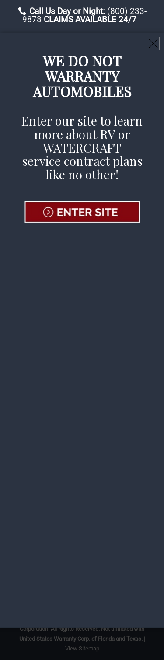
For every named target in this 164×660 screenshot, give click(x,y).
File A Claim (59, 41)
